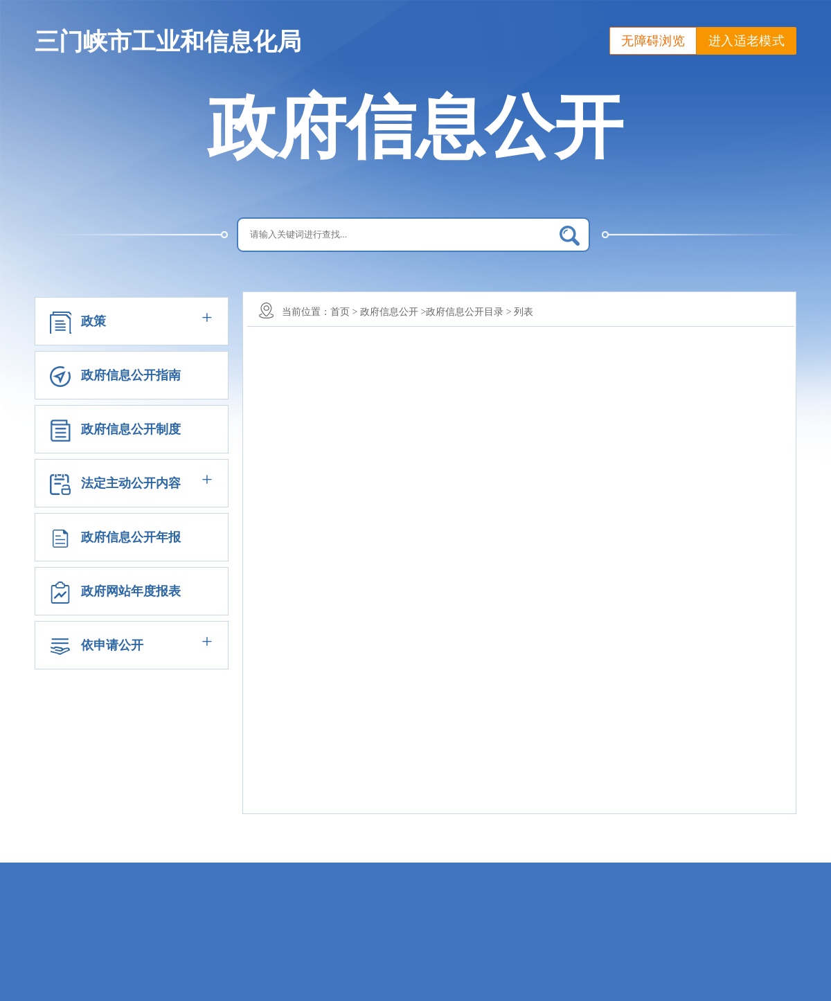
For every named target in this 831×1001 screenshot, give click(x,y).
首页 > (343, 312)
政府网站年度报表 (131, 591)
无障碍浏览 (653, 41)
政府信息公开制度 (131, 429)
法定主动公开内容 (131, 483)
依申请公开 (112, 645)
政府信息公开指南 (131, 375)
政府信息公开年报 (131, 537)
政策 (93, 321)
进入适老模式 (746, 41)
